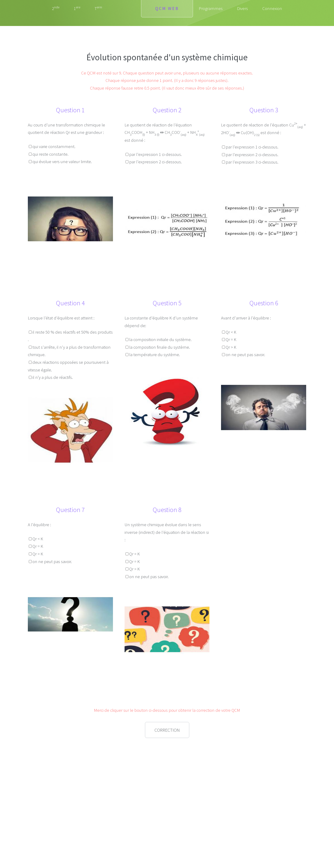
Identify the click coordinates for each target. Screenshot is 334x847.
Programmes (211, 8)
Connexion (272, 8)
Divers (242, 8)
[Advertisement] (70, 774)
